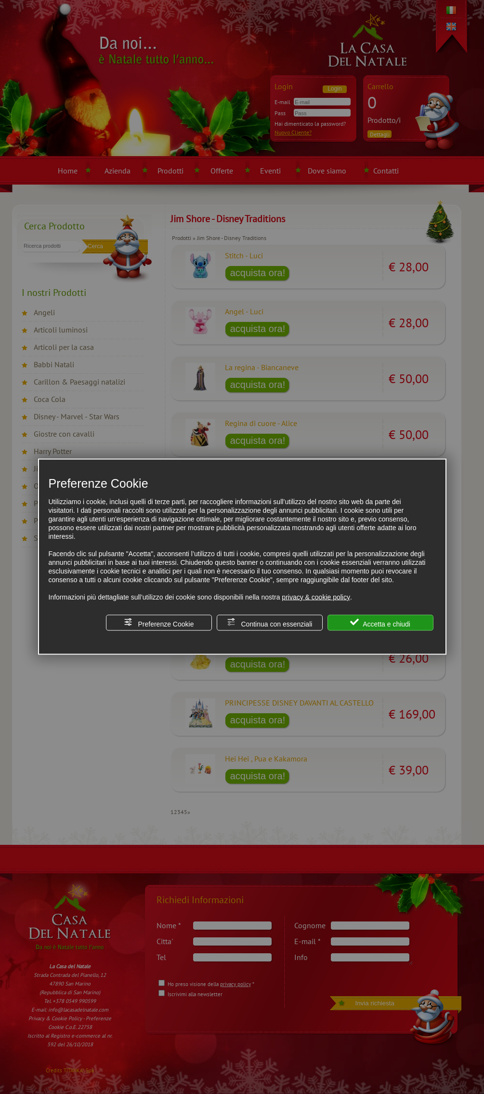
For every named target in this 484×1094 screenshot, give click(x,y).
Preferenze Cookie (159, 623)
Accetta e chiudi (380, 623)
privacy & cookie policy (316, 597)
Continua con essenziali (270, 623)
